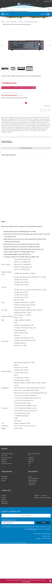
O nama (3, 495)
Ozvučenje (4, 455)
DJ (29, 455)
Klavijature (4, 459)
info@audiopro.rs (32, 529)
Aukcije (3, 480)
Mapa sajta (4, 503)
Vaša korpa (46, 13)
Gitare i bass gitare (6, 457)
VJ (29, 465)
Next (50, 45)
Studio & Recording (6, 453)
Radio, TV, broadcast (34, 453)
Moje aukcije (32, 482)
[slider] (47, 105)
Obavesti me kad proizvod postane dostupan (14, 98)
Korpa (30, 476)
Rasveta (30, 461)
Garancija (4, 478)
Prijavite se (47, 1)
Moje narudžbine (33, 478)
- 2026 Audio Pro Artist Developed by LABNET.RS (15, 543)
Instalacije (31, 457)
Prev (2, 45)
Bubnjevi (3, 461)
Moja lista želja (32, 480)
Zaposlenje (4, 501)
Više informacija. (26, 582)
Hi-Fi (29, 463)
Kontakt (3, 497)
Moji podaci (31, 484)
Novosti (3, 499)
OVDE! (33, 88)
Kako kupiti (4, 476)
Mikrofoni (31, 459)
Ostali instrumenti (6, 463)
